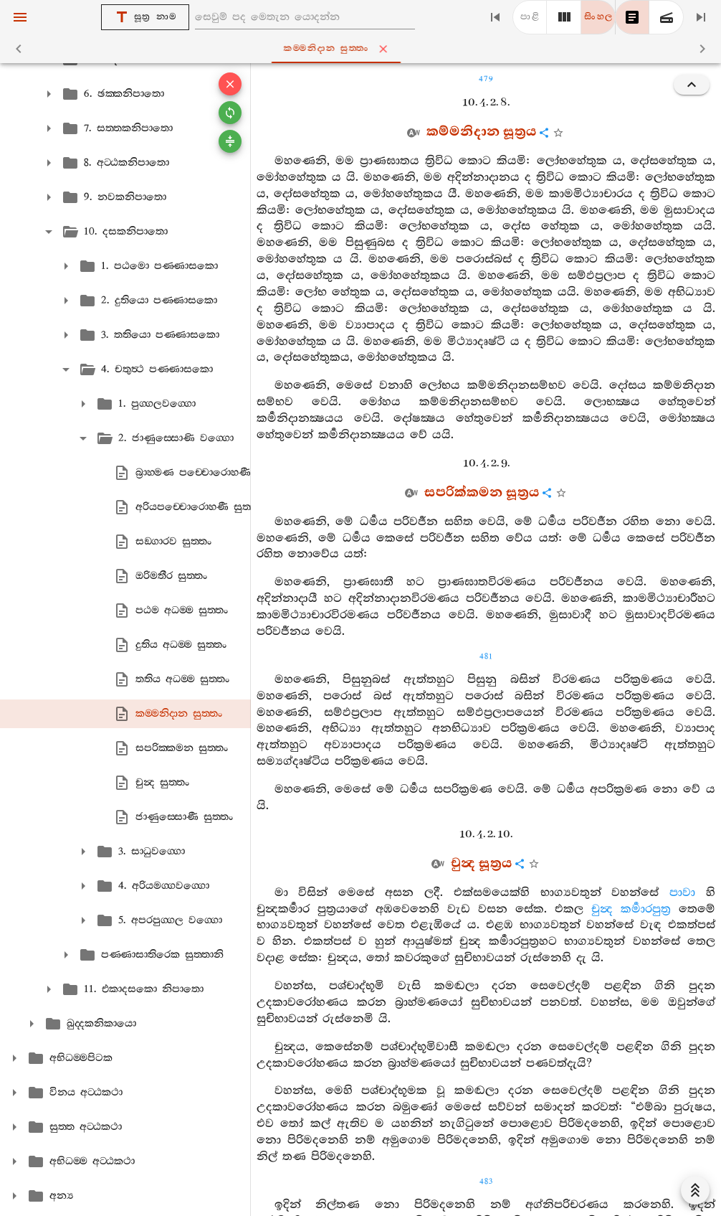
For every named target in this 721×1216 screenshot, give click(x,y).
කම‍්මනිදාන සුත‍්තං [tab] (363, 48)
